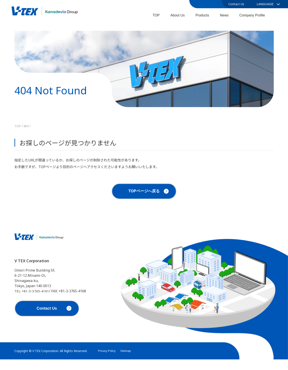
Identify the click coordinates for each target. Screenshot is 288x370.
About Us (177, 15)
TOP (156, 15)
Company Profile (252, 15)
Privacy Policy (107, 361)
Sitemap (128, 361)
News (224, 15)
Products (202, 15)
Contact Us (236, 4)
